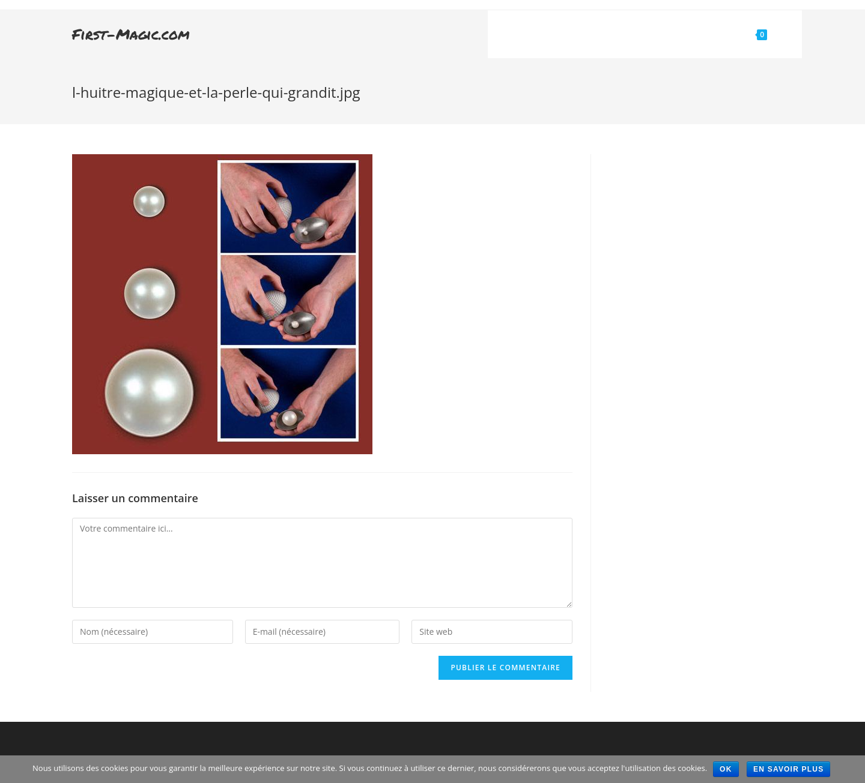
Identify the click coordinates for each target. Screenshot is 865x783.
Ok (726, 769)
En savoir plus (788, 769)
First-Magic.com (131, 33)
